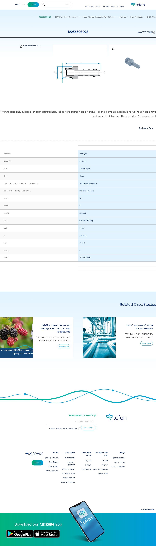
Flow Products (136, 17)
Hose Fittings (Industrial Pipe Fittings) (99, 17)
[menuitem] (18, 4)
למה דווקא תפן (51, 458)
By (147, 510)
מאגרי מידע (70, 452)
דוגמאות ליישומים (71, 463)
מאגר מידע (105, 7)
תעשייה (105, 465)
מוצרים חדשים (89, 7)
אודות (98, 7)
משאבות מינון (119, 458)
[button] (113, 48)
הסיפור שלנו (53, 466)
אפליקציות (114, 7)
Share (139, 32)
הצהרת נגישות (52, 471)
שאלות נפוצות (69, 478)
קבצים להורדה (68, 473)
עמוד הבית (151, 17)
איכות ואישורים (68, 469)
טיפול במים (103, 473)
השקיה (105, 460)
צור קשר (33, 5)
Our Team (53, 462)
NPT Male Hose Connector (66, 17)
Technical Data (146, 128)
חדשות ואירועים (68, 482)
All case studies (149, 305)
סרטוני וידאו (70, 458)
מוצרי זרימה (119, 462)
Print (150, 33)
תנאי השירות (54, 429)
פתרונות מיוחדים (118, 466)
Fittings (123, 17)
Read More (64, 346)
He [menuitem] (17, 4)
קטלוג (122, 7)
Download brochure (30, 46)
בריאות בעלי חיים (100, 469)
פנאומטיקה (86, 469)
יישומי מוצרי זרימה (86, 454)
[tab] (146, 128)
